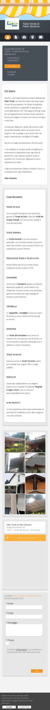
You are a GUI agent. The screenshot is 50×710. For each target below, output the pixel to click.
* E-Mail (9, 613)
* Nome (9, 603)
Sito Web (12, 66)
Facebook (11, 71)
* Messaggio (11, 622)
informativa (21, 649)
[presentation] (22, 661)
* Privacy (10, 640)
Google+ (11, 74)
